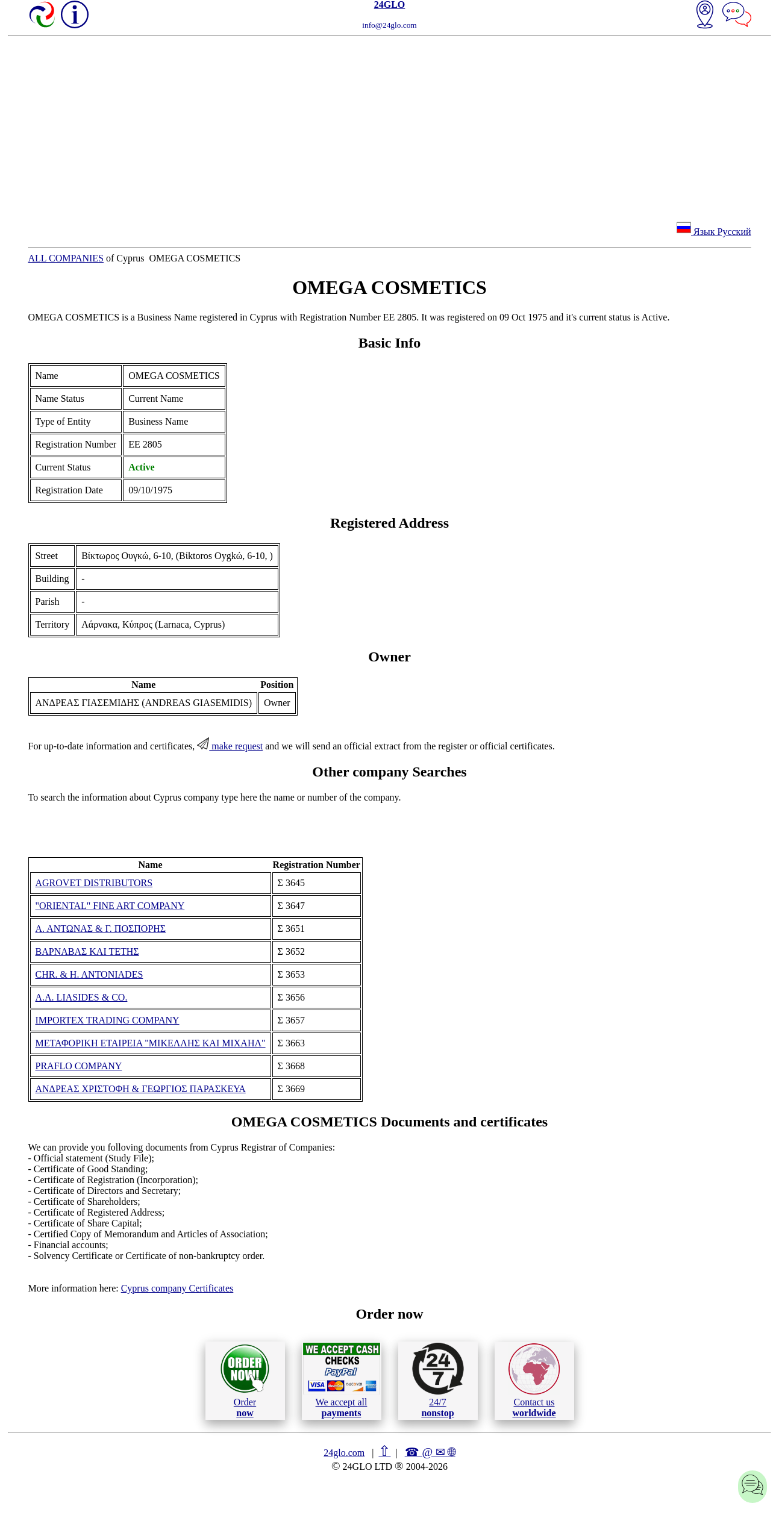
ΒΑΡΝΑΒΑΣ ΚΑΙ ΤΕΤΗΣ (87, 951)
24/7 (438, 1380)
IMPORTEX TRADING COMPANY (108, 1020)
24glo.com (344, 1453)
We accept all (341, 1380)
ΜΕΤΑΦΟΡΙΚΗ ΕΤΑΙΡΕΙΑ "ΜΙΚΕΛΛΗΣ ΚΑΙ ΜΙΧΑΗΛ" (151, 1043)
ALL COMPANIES (66, 258)
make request (230, 746)
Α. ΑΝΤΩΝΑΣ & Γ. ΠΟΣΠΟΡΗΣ (101, 928)
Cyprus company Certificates (177, 1288)
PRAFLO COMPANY (79, 1066)
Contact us (534, 1380)
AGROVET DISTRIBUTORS (94, 883)
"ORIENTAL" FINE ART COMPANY (110, 906)
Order (245, 1380)
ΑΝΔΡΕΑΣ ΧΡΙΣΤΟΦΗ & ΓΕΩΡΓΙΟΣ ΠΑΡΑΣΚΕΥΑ (141, 1089)
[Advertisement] (389, 126)
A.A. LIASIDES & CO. (82, 997)
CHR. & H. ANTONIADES (89, 974)
